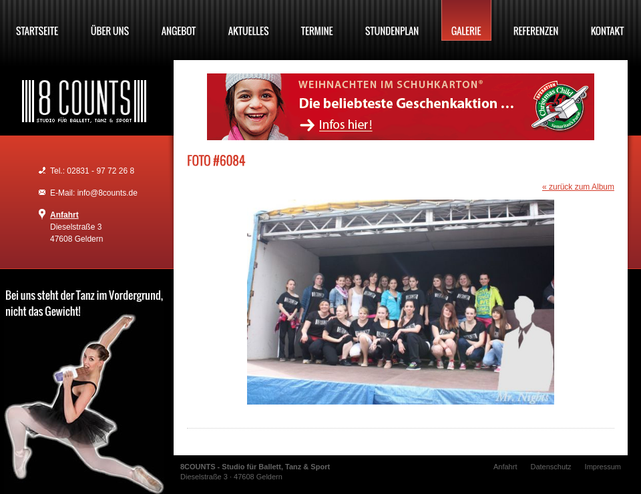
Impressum (603, 467)
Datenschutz (550, 467)
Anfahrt (64, 215)
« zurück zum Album (578, 187)
